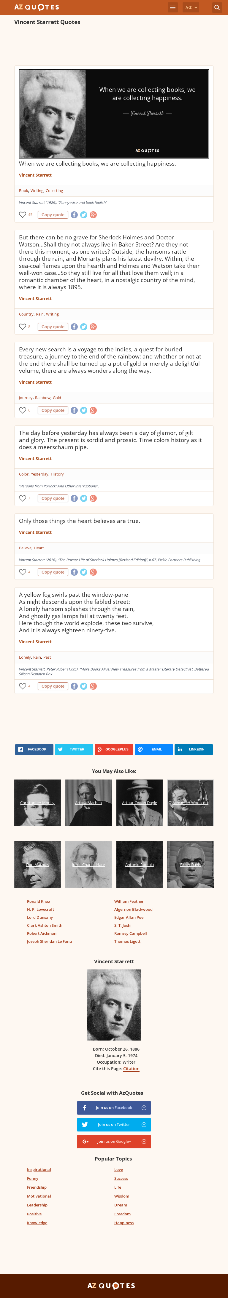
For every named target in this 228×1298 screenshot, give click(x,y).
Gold (57, 397)
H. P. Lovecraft (40, 909)
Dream (120, 1205)
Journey (26, 397)
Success (121, 1178)
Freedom (122, 1214)
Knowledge (37, 1222)
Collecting (54, 190)
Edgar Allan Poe (128, 917)
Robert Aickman (41, 933)
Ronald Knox (38, 901)
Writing (37, 190)
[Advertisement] (114, 46)
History (57, 474)
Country (26, 314)
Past (47, 657)
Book (23, 190)
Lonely (25, 657)
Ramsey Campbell (130, 933)
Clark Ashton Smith (44, 925)
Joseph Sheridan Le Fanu (49, 941)
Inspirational (39, 1169)
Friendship (37, 1187)
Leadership (37, 1205)
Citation (131, 1068)
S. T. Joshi (123, 925)
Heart (39, 547)
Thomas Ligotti (128, 941)
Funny (32, 1178)
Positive (34, 1214)
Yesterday (39, 474)
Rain (40, 314)
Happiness (124, 1222)
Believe (25, 547)
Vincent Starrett (35, 175)
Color (23, 474)
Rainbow (42, 397)
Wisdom (121, 1196)
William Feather (129, 901)
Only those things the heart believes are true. (79, 520)
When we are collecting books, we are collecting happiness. (97, 163)
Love (118, 1169)
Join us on (114, 1107)
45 (30, 214)
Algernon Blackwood (133, 909)
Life (117, 1187)
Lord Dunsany (40, 917)
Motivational (39, 1196)
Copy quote (53, 214)
